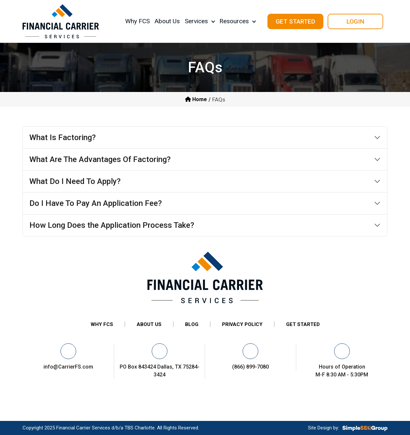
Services (196, 21)
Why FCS (137, 21)
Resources (234, 21)
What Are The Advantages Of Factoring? (100, 159)
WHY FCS (102, 324)
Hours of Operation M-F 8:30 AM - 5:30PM (342, 371)
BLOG (191, 324)
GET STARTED (303, 324)
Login (355, 21)
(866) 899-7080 (250, 367)
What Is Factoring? (62, 137)
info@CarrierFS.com (68, 367)
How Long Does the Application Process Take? (111, 225)
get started (295, 21)
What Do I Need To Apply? (75, 181)
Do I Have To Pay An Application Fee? (95, 203)
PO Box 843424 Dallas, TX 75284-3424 (159, 371)
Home (196, 99)
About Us (167, 21)
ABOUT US (149, 324)
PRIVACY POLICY (242, 324)
